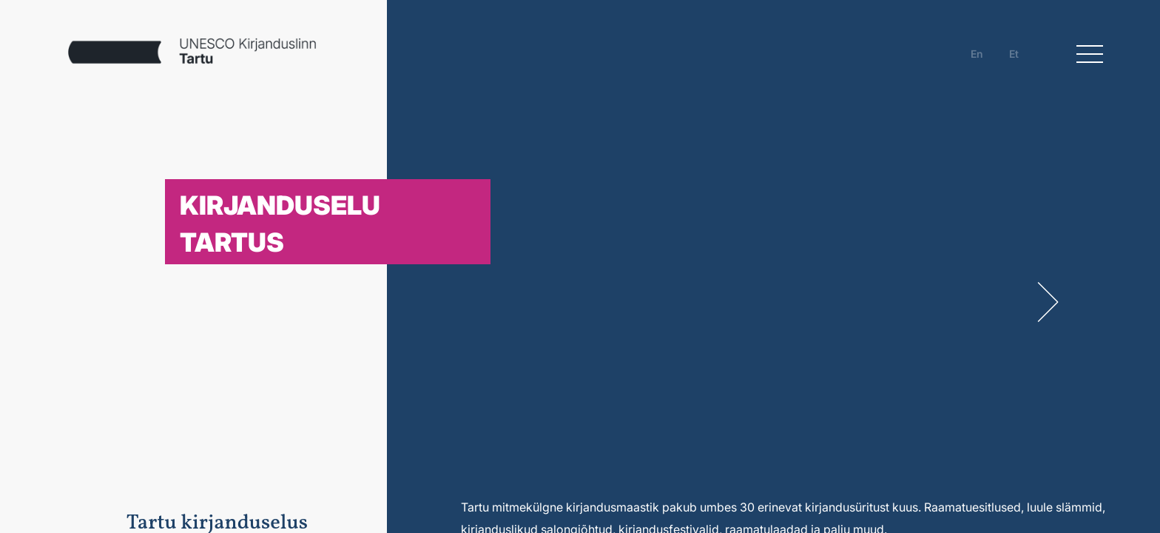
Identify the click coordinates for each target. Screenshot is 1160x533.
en (977, 53)
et (1014, 53)
